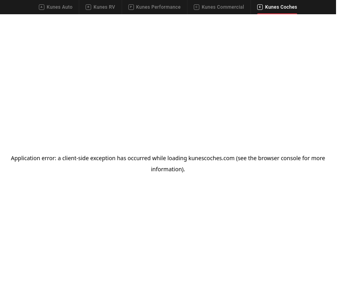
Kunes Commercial (219, 7)
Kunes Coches (277, 7)
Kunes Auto (56, 7)
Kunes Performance (154, 7)
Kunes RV (100, 7)
